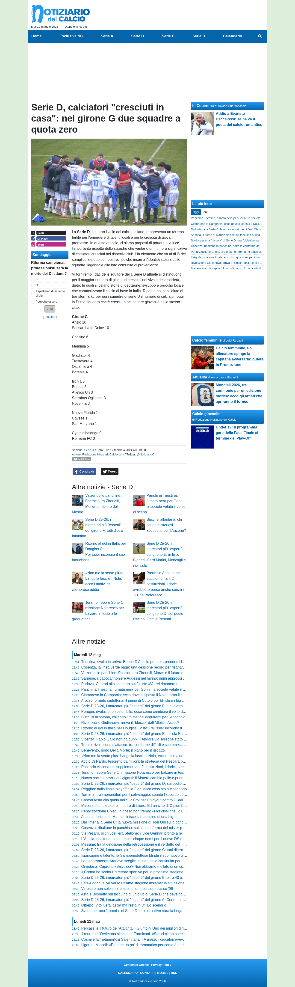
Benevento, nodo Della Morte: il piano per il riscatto (123, 750)
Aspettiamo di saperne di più (50, 293)
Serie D (89, 450)
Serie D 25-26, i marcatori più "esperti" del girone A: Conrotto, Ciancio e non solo (147, 900)
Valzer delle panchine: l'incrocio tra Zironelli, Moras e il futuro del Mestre (140, 673)
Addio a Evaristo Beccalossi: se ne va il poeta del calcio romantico (239, 119)
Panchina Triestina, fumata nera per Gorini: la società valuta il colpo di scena (143, 689)
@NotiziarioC (145, 454)
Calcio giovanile (206, 414)
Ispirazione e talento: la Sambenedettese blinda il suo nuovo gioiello (136, 855)
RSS (174, 973)
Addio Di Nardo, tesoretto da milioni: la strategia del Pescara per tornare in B (143, 761)
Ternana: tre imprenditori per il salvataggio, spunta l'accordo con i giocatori (141, 795)
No (37, 285)
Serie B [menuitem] (137, 36)
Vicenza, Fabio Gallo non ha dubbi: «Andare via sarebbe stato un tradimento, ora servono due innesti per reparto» (174, 739)
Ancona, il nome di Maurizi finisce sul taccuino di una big (127, 817)
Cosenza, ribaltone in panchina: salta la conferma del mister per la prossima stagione (150, 828)
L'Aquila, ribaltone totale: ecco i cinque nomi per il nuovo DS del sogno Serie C (145, 839)
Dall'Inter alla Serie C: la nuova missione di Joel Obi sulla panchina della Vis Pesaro (149, 822)
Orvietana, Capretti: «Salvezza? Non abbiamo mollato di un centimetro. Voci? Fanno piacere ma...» (162, 866)
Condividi (84, 472)
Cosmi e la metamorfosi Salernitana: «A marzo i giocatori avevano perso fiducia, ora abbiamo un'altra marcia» (171, 939)
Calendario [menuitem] (232, 36)
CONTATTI (147, 973)
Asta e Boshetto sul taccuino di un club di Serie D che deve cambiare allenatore (146, 894)
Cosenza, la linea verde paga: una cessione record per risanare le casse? (141, 667)
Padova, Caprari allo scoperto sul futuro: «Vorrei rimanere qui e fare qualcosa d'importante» (156, 684)
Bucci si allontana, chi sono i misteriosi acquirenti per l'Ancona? (166, 524)
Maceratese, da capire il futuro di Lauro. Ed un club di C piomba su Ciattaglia (144, 806)
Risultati (49, 316)
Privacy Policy (161, 964)
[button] (49, 308)
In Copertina (203, 106)
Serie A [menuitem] (107, 36)
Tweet (110, 472)
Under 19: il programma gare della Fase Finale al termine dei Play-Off (237, 432)
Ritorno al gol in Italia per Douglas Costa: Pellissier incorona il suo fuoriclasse (144, 728)
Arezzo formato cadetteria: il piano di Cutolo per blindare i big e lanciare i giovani (146, 700)
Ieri (205, 212)
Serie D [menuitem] (198, 36)
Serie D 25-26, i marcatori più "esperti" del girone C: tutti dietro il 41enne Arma (145, 850)
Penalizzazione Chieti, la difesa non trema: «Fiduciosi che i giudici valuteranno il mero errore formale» (164, 811)
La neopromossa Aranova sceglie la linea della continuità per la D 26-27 (140, 861)
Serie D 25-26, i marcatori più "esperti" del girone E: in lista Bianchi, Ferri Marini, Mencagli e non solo (159, 554)
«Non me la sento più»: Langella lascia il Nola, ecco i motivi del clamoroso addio (146, 756)
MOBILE (162, 973)
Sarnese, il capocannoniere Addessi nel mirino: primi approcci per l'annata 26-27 (147, 678)
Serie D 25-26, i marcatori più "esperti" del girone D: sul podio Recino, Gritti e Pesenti (151, 783)
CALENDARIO (128, 973)
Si (37, 279)
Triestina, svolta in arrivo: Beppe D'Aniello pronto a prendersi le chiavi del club (144, 662)
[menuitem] (260, 36)
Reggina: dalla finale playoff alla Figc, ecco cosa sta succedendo (134, 789)
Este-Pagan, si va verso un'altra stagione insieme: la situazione (133, 883)
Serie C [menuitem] (168, 36)
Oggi (196, 212)
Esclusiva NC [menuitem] (71, 36)
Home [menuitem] (36, 36)
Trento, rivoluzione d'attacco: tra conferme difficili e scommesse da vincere (142, 745)
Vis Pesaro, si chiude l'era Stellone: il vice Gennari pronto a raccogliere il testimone (149, 833)
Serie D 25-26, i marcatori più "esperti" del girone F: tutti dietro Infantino (139, 706)
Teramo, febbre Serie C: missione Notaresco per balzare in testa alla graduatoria (146, 772)
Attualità (199, 377)
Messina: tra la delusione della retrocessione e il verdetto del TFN (134, 844)
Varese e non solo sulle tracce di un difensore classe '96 (127, 889)
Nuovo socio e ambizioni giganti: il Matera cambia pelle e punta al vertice (140, 778)
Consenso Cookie (136, 964)
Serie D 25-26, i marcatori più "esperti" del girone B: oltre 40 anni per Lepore (143, 878)
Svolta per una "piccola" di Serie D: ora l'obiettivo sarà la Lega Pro (135, 911)
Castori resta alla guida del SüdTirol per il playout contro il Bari (132, 800)
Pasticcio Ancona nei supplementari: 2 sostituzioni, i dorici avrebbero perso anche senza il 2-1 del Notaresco (159, 584)
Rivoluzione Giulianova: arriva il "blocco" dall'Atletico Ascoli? (130, 723)
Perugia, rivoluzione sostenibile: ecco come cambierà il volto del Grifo (138, 711)
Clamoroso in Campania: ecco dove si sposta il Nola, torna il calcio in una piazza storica (153, 695)
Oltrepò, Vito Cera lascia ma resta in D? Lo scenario (123, 905)
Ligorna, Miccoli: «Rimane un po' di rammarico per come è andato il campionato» (147, 945)
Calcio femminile (206, 340)
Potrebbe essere (46, 301)
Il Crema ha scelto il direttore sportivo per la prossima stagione (132, 872)
